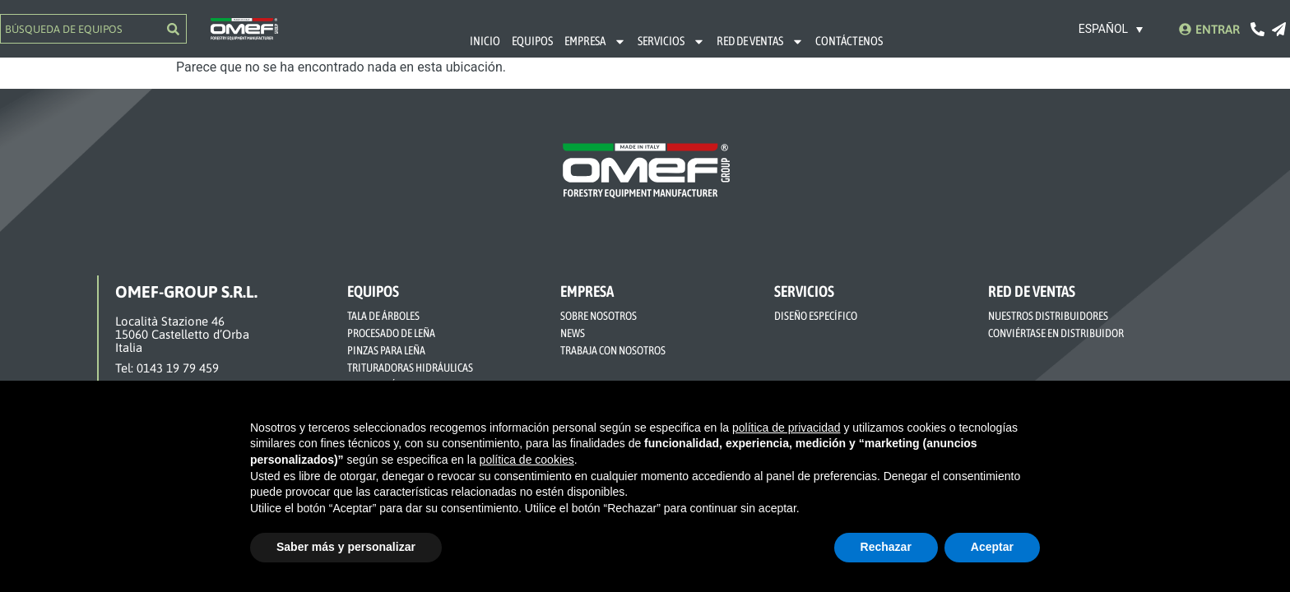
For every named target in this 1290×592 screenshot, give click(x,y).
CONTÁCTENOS (849, 41)
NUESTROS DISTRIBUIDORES (1048, 315)
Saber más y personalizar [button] (345, 546)
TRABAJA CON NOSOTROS (613, 350)
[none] (1111, 28)
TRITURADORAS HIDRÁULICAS (410, 367)
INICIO (485, 41)
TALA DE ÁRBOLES (383, 315)
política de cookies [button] (527, 459)
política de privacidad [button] (786, 427)
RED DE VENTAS (760, 41)
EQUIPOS (532, 41)
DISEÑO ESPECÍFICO (815, 315)
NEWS (572, 333)
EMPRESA (595, 41)
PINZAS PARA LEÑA (386, 350)
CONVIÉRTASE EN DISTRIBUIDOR (1056, 333)
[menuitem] (1111, 28)
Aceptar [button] (992, 546)
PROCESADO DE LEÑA (391, 333)
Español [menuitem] (1103, 29)
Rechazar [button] (886, 546)
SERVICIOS (671, 41)
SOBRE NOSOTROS (598, 315)
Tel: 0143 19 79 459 (167, 368)
